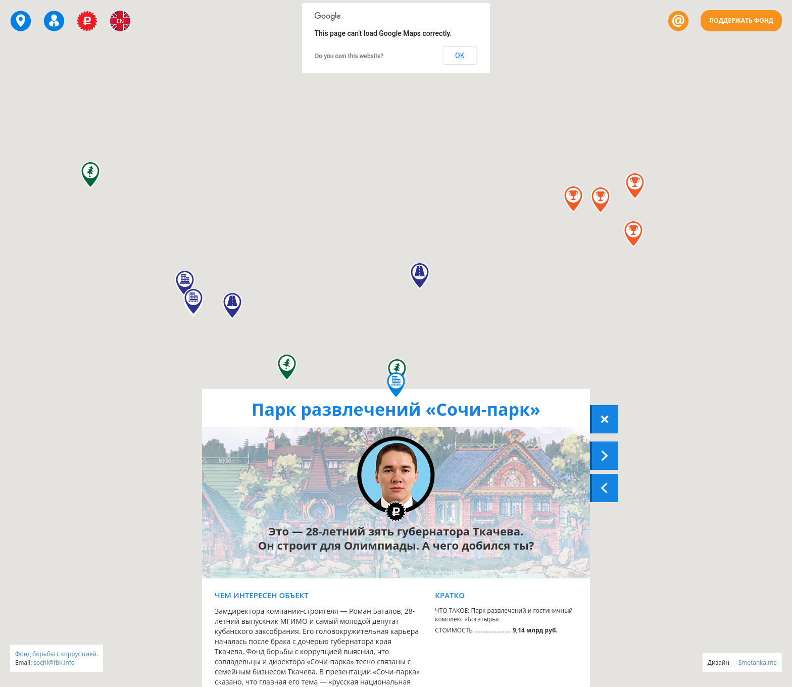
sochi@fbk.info (54, 662)
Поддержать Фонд (741, 20)
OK (459, 56)
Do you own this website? (349, 56)
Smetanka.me (757, 662)
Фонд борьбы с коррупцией (55, 654)
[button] (635, 186)
